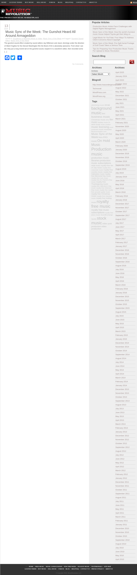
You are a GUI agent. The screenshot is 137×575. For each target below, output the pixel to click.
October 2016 (121, 258)
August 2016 (120, 266)
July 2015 (119, 316)
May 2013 (119, 416)
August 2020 (120, 130)
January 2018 (121, 200)
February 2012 (121, 474)
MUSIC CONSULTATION (54, 566)
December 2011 (122, 482)
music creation (106, 124)
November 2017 (122, 208)
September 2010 (122, 540)
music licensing (100, 127)
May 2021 (119, 111)
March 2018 (120, 192)
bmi (103, 113)
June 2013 (119, 412)
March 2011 (120, 517)
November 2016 (122, 254)
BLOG (60, 2)
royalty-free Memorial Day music (101, 175)
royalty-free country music (102, 171)
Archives (94, 71)
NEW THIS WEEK (70, 566)
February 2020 (121, 146)
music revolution (105, 130)
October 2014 (121, 351)
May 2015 (119, 323)
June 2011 (119, 505)
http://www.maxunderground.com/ (103, 85)
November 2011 (122, 486)
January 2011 (121, 524)
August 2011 (120, 497)
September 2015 (122, 308)
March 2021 (120, 119)
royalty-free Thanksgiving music (99, 183)
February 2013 (121, 428)
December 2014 (122, 343)
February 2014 (121, 381)
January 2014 (121, 385)
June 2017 (119, 227)
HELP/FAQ (69, 2)
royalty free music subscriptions (100, 211)
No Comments (77, 64)
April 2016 (119, 281)
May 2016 (119, 277)
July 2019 (119, 173)
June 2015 (119, 320)
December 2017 (122, 204)
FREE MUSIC (39, 566)
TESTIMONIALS (96, 566)
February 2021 (121, 123)
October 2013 (121, 397)
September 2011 (122, 494)
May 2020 (119, 134)
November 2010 (122, 532)
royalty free (103, 190)
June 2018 (119, 180)
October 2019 (121, 161)
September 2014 (122, 354)
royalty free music (100, 204)
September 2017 (122, 215)
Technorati (97, 88)
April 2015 (119, 327)
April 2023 (119, 80)
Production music (101, 151)
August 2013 (120, 405)
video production (98, 227)
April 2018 (119, 188)
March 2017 (120, 238)
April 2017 (119, 235)
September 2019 (122, 165)
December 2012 (122, 436)
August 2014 (120, 358)
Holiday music (103, 122)
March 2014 (120, 378)
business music (100, 116)
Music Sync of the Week (52, 39)
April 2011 (119, 513)
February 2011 (121, 521)
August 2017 (120, 219)
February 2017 (121, 242)
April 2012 (119, 466)
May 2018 (119, 184)
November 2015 (122, 300)
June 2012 (119, 459)
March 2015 (120, 331)
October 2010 (121, 536)
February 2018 (121, 196)
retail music (95, 166)
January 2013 (121, 432)
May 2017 (119, 231)
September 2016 (122, 262)
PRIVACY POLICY (97, 569)
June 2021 (119, 107)
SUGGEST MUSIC (83, 566)
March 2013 (120, 424)
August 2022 (120, 88)
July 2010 (119, 548)
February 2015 (121, 335)
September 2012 (122, 447)
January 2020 (121, 150)
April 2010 (119, 559)
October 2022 (121, 84)
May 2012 (119, 463)
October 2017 (121, 211)
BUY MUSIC (29, 2)
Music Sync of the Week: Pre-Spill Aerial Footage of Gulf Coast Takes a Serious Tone (113, 44)
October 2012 (121, 443)
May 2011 (119, 509)
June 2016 (119, 273)
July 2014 (119, 362)
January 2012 (121, 478)
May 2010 (119, 555)
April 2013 (119, 420)
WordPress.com (99, 92)
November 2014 (122, 347)
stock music (98, 220)
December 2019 (122, 153)
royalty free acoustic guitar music (102, 191)
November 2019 (122, 157)
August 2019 (120, 169)
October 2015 (121, 304)
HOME (3, 2)
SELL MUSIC (41, 2)
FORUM (52, 2)
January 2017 (121, 246)
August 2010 (120, 544)
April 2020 (119, 138)
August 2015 (120, 312)
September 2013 (122, 401)
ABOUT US (93, 2)
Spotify (93, 219)
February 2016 (121, 289)
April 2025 (119, 72)
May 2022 (119, 92)
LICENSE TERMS (15, 2)
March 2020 (120, 142)
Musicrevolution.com (98, 131)
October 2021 (121, 99)
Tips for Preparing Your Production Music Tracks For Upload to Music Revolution (113, 50)
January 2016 (121, 293)
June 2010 (119, 552)
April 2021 (119, 115)
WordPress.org (99, 96)
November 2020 (122, 126)
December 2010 (122, 528)
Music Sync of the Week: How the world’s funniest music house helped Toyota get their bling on (114, 33)
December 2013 (122, 389)
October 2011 (121, 490)
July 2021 (119, 103)
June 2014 (119, 366)
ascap (107, 105)
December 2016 (122, 250)
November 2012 (122, 439)
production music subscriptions (101, 161)
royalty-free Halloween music (101, 173)
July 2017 (119, 223)
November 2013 (122, 393)
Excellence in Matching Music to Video (27, 39)
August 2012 (120, 451)
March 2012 (120, 470)
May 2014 (119, 370)
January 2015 (121, 339)
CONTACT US (81, 2)
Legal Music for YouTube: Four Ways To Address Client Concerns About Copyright (113, 39)
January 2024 (121, 76)
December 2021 (122, 95)
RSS (135, 2)
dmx (107, 120)
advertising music (97, 105)
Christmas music (98, 120)
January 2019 (121, 177)
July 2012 (119, 455)
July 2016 (119, 269)
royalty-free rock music (99, 178)
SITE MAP (107, 566)
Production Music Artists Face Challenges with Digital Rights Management (112, 27)
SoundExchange (107, 215)
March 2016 (120, 285)
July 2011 (119, 501)
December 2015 (122, 296)
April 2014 (119, 374)
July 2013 (119, 409)
